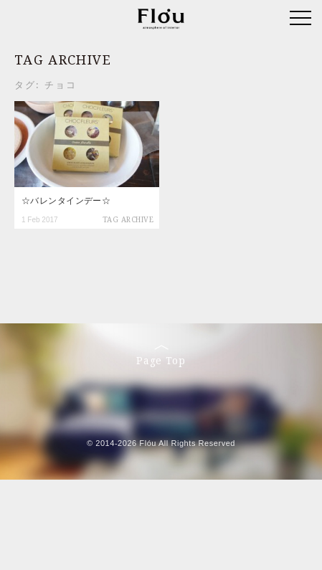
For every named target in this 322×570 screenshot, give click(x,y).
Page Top (161, 355)
